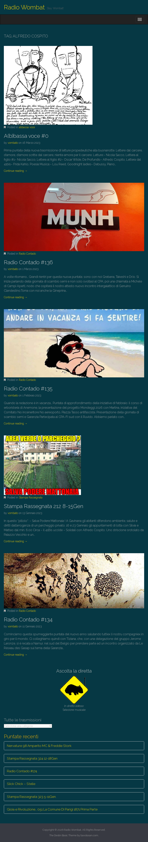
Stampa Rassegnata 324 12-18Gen (32, 758)
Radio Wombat (24, 7)
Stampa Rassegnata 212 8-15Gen (43, 506)
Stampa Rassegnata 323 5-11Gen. (31, 797)
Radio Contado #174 (22, 771)
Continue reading (15, 170)
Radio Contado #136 (28, 262)
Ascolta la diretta (74, 671)
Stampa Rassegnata (30, 497)
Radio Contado (27, 253)
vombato (13, 142)
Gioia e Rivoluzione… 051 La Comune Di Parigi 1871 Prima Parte (52, 809)
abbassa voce (27, 127)
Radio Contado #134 (28, 619)
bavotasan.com (89, 835)
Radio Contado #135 (28, 388)
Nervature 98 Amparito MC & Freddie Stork (39, 746)
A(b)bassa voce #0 (26, 136)
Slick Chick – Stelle (21, 784)
